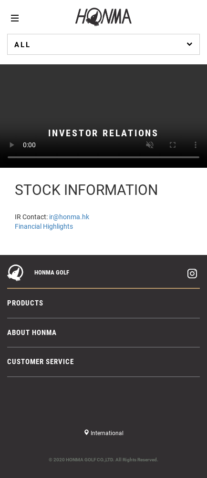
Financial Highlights (44, 226)
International (106, 433)
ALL (104, 44)
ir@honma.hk (69, 217)
